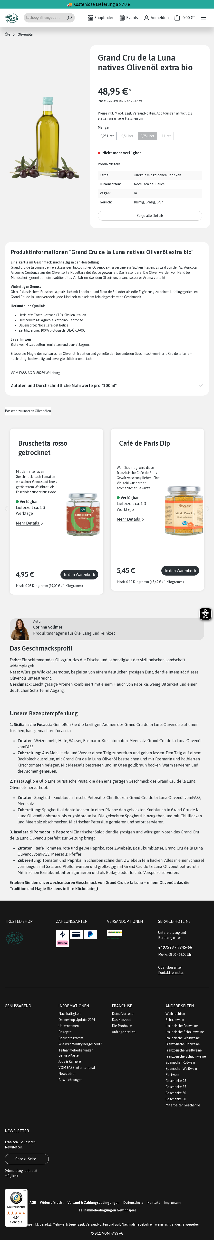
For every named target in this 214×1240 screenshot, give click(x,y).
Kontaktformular (170, 973)
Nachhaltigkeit (69, 1014)
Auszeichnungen (70, 1080)
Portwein (172, 1075)
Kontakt (153, 1203)
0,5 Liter (127, 136)
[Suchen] (69, 18)
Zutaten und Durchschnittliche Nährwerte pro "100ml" (64, 385)
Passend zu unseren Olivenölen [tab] (28, 411)
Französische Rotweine (182, 1044)
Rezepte (65, 1032)
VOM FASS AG (112, 1233)
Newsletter (67, 1074)
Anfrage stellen (124, 1032)
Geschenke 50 (175, 1093)
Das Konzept (121, 1020)
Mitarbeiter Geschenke (182, 1105)
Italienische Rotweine (181, 1026)
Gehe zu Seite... (26, 1159)
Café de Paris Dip (144, 443)
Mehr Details (28, 523)
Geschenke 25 (175, 1081)
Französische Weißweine (183, 1050)
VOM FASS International (76, 1068)
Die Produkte (122, 1026)
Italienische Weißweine (182, 1038)
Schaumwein (174, 1020)
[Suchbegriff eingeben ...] (43, 18)
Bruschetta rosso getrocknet (42, 447)
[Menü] (203, 17)
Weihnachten (175, 1014)
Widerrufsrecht (52, 1203)
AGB (32, 1203)
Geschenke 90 (175, 1099)
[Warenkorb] (185, 17)
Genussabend (18, 1006)
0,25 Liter (107, 136)
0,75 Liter (147, 136)
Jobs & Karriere (69, 1061)
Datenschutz (133, 1203)
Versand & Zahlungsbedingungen (93, 1203)
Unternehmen (68, 1026)
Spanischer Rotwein (180, 1062)
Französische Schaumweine (185, 1056)
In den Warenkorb (79, 574)
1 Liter (166, 136)
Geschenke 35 (175, 1087)
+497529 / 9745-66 (175, 947)
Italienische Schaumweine (184, 1032)
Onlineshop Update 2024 (76, 1020)
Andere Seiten (179, 1006)
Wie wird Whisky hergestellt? (80, 1044)
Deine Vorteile (123, 1014)
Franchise (122, 1006)
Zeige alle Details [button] (150, 216)
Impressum (172, 1203)
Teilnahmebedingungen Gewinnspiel (107, 1210)
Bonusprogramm (70, 1038)
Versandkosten (97, 1224)
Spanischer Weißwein (181, 1069)
